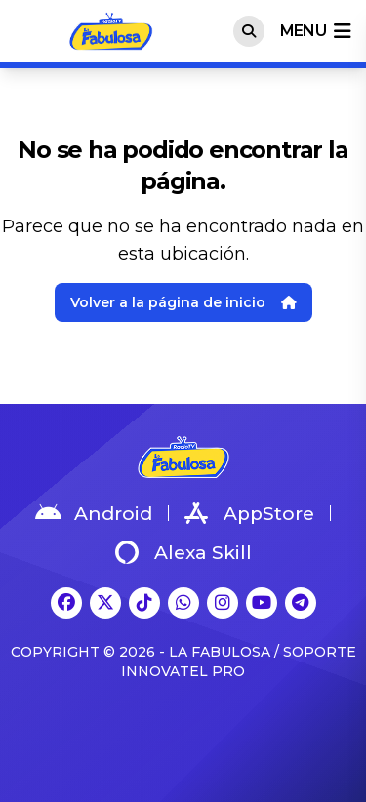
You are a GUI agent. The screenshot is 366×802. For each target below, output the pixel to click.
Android (93, 513)
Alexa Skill (183, 552)
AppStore (249, 513)
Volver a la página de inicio (183, 302)
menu (315, 31)
